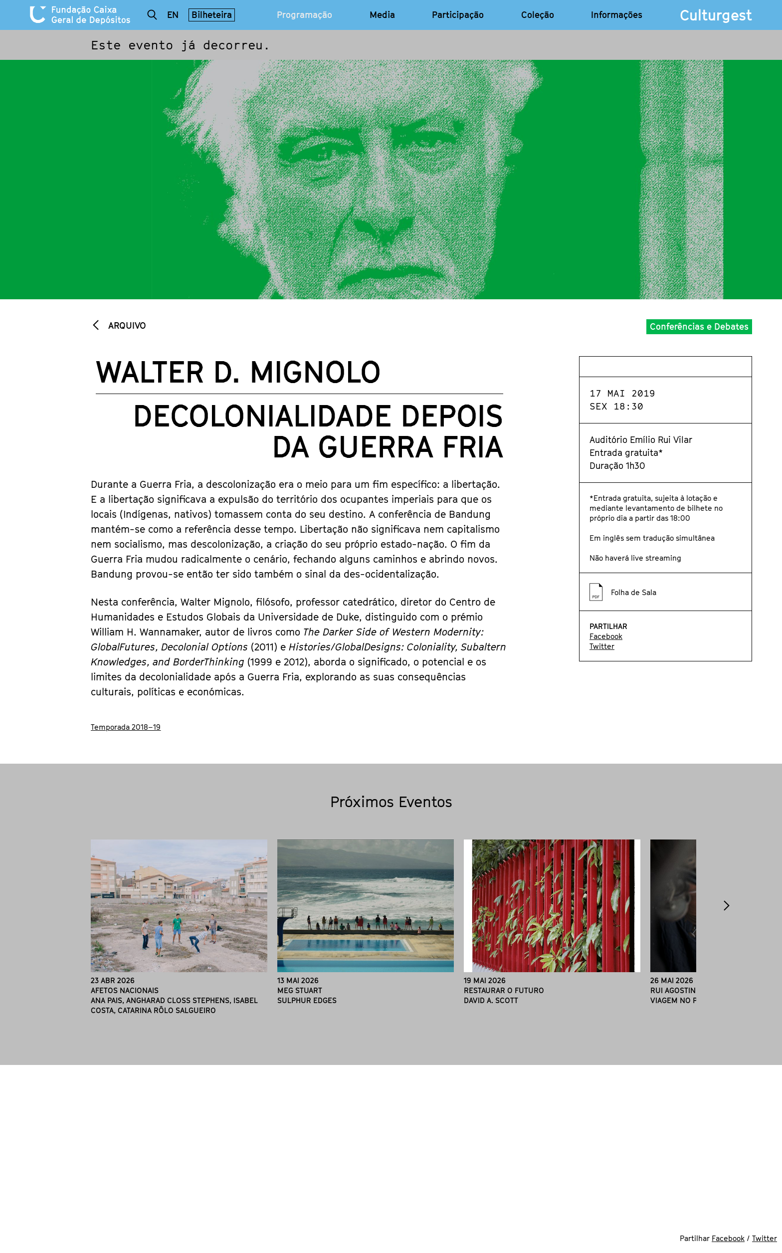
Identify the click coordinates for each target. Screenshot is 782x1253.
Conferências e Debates (699, 326)
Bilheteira (212, 14)
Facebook (605, 635)
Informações (616, 14)
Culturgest (716, 15)
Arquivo (126, 325)
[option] (179, 927)
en (173, 14)
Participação (458, 14)
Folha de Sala (633, 592)
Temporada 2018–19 (126, 726)
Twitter (601, 645)
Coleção (537, 14)
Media (382, 14)
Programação (304, 14)
